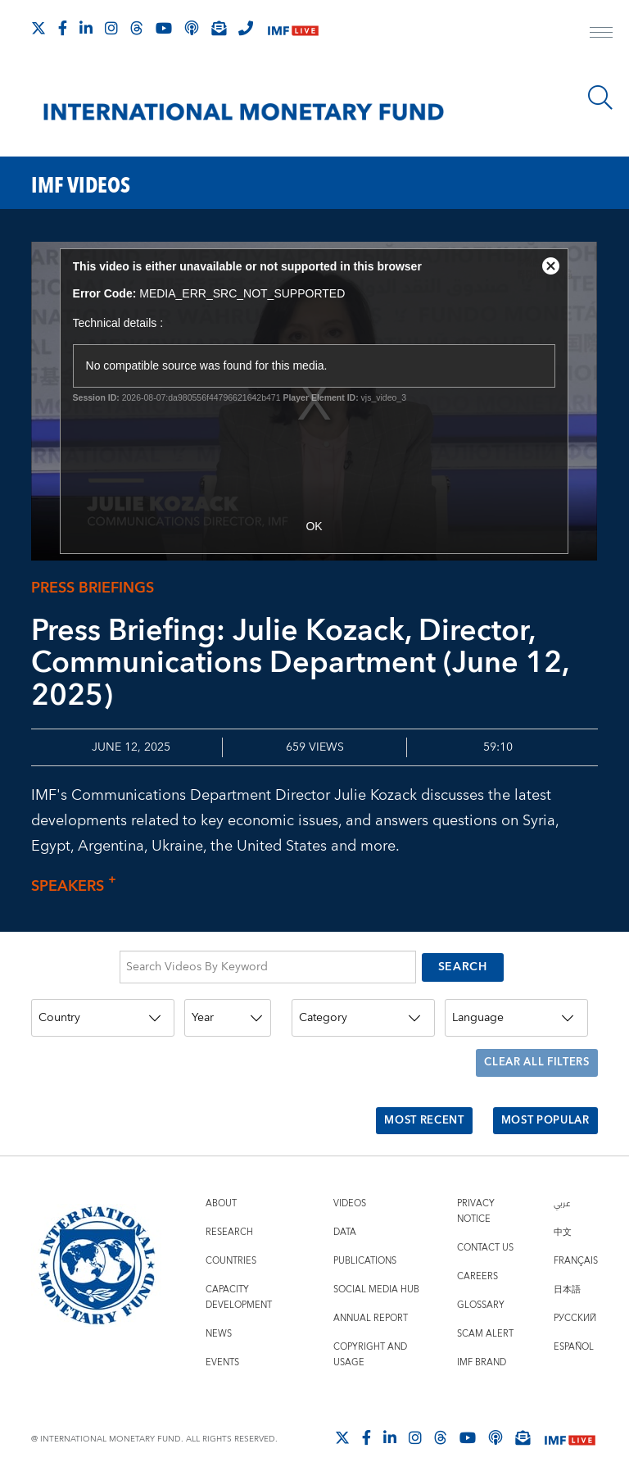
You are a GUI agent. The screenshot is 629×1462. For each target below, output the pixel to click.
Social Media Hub (376, 1267)
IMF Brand (481, 1340)
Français (576, 1238)
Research (229, 1210)
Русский (575, 1296)
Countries (231, 1238)
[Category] (363, 1013)
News (219, 1311)
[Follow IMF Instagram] (111, 27)
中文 (563, 1210)
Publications (364, 1238)
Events (222, 1340)
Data (344, 1210)
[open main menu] (601, 34)
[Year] (227, 1013)
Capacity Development (239, 1275)
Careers (477, 1254)
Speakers (77, 886)
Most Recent (410, 1103)
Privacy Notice (476, 1189)
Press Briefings (92, 588)
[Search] (600, 97)
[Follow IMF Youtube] (164, 27)
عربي (562, 1181)
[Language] (516, 1013)
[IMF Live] (293, 29)
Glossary (481, 1283)
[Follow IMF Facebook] (62, 27)
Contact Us (485, 1225)
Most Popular (540, 1103)
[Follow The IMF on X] (38, 27)
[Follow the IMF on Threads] (136, 27)
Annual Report (370, 1296)
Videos (349, 1181)
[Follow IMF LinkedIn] (86, 27)
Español (574, 1325)
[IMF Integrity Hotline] (245, 27)
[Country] (103, 1013)
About (221, 1181)
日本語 (567, 1267)
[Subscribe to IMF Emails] (218, 27)
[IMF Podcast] (191, 27)
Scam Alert (485, 1311)
